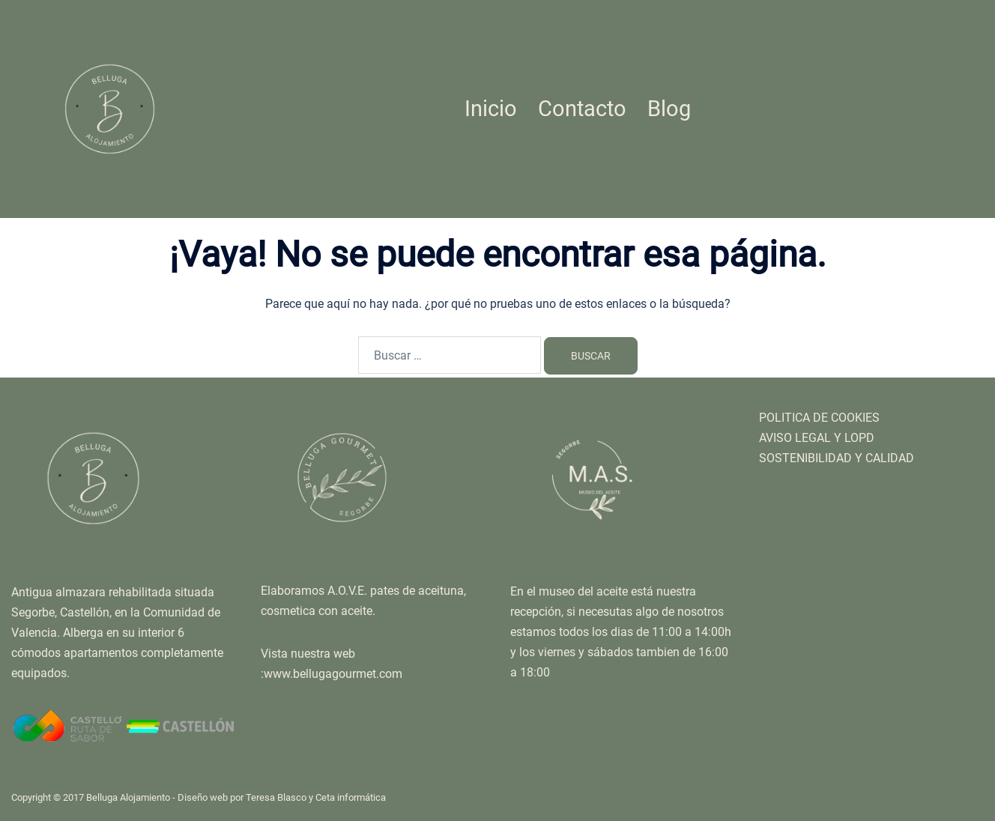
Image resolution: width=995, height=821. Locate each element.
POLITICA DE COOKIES (819, 417)
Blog (669, 108)
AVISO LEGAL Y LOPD (816, 438)
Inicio (491, 108)
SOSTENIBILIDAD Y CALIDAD (836, 458)
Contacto (582, 108)
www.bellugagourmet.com (333, 674)
